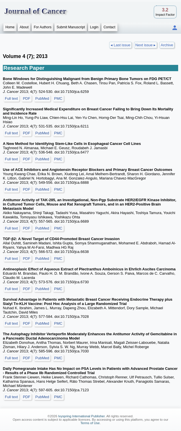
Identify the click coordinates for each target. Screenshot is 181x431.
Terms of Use (90, 423)
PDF (26, 98)
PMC (58, 98)
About (24, 27)
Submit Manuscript (70, 27)
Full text (11, 98)
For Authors (42, 27)
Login (94, 27)
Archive (167, 45)
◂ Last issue (120, 45)
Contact (109, 27)
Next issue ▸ (145, 45)
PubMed (42, 98)
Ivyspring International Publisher (81, 416)
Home (10, 27)
